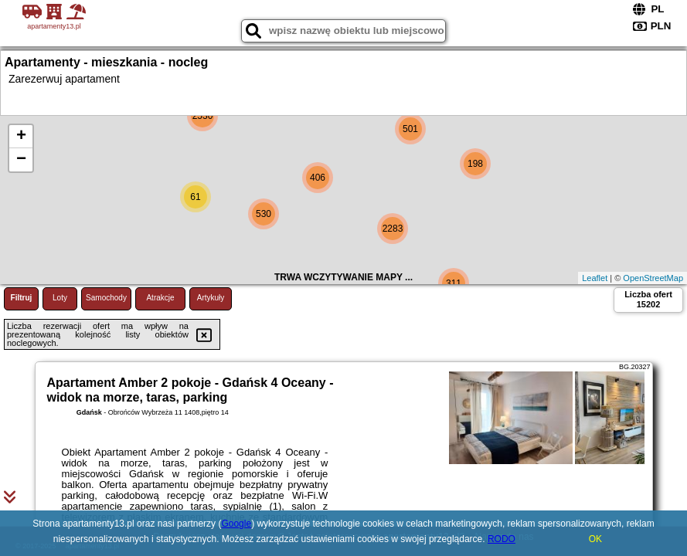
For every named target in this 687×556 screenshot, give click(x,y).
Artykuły (211, 297)
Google (236, 523)
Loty (60, 297)
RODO (501, 539)
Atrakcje (160, 297)
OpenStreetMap (653, 278)
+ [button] (21, 136)
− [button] (21, 159)
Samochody (106, 297)
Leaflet (594, 278)
